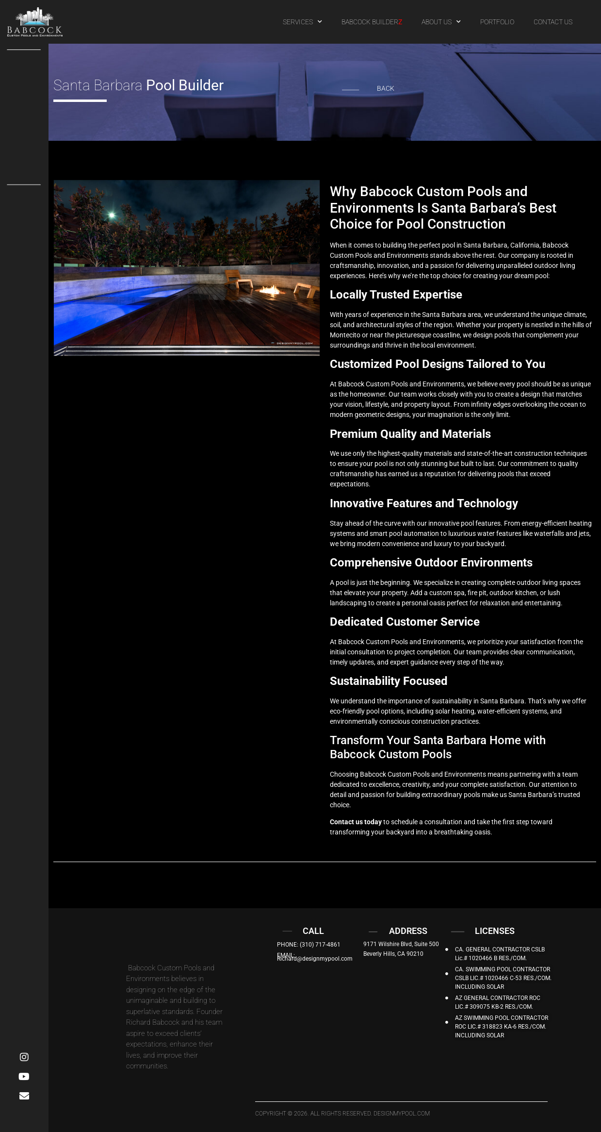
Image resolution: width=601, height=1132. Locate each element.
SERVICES (302, 22)
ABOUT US (441, 22)
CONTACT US (553, 22)
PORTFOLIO (497, 22)
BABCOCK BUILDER (371, 22)
